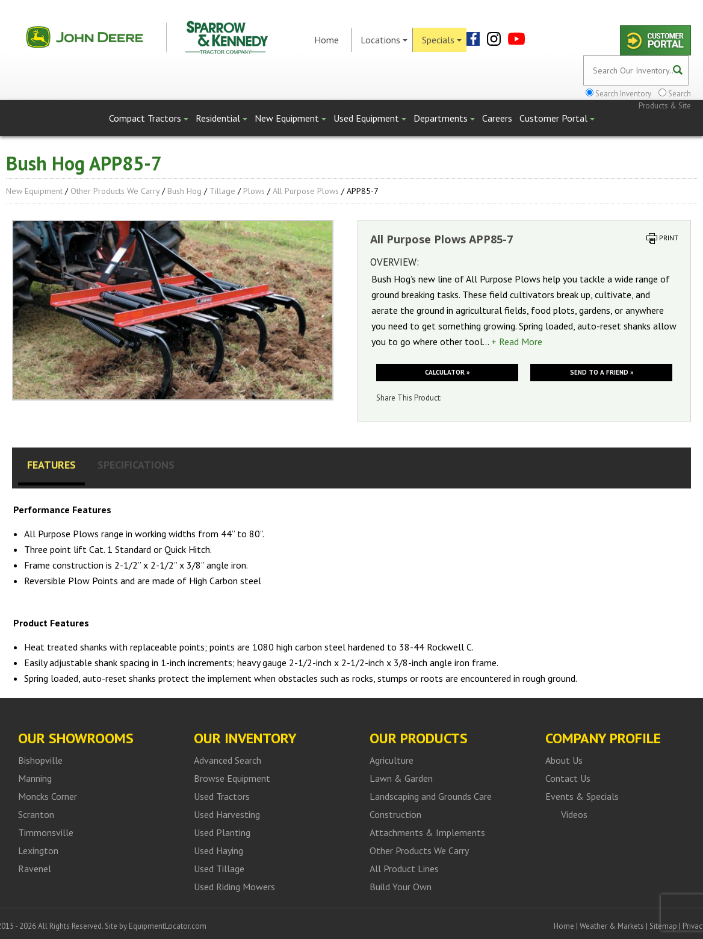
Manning (35, 778)
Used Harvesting (227, 814)
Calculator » (447, 372)
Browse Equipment (232, 778)
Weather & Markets (612, 926)
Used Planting (222, 832)
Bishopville (40, 760)
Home (326, 40)
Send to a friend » (601, 372)
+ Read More (516, 341)
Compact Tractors (148, 118)
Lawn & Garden (401, 778)
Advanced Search (227, 760)
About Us (564, 760)
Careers (497, 118)
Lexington (38, 850)
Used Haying (218, 850)
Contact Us (567, 778)
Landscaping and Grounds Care (431, 796)
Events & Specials (582, 796)
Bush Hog (184, 191)
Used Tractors (222, 796)
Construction (395, 814)
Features (51, 465)
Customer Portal (557, 118)
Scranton (36, 814)
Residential (221, 118)
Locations (384, 40)
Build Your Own (401, 887)
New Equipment (290, 118)
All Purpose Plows (306, 191)
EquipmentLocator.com (167, 926)
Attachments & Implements (427, 832)
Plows (254, 191)
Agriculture (391, 760)
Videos (574, 814)
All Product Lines (404, 869)
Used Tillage (219, 869)
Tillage (222, 191)
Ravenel (34, 869)
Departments (444, 118)
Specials (442, 40)
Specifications (136, 465)
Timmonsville (45, 832)
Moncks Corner (47, 796)
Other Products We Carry (114, 191)
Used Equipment (369, 118)
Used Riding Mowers (234, 887)
